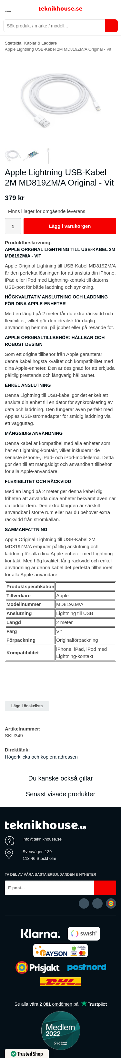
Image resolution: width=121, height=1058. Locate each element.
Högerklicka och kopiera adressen (41, 757)
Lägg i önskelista (27, 706)
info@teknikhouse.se (42, 839)
